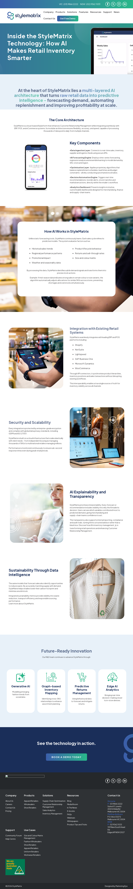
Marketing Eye (122, 886)
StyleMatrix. (29, 603)
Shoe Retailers (30, 807)
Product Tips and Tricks (77, 824)
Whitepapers (72, 821)
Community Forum (13, 835)
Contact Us (49, 18)
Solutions (72, 12)
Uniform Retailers (31, 851)
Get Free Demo (67, 18)
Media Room (72, 804)
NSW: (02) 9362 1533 (90, 4)
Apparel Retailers (31, 801)
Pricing (8, 811)
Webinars (71, 818)
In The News (72, 807)
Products (60, 12)
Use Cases (29, 829)
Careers (8, 804)
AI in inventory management (104, 525)
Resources (95, 12)
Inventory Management (52, 813)
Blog (69, 801)
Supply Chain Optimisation (54, 801)
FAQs (69, 814)
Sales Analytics (49, 810)
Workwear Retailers (32, 855)
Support (107, 12)
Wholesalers (29, 804)
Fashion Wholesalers (33, 841)
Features (83, 12)
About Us (9, 801)
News (116, 12)
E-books (71, 811)
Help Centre (10, 839)
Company (48, 12)
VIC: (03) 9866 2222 (68, 4)
